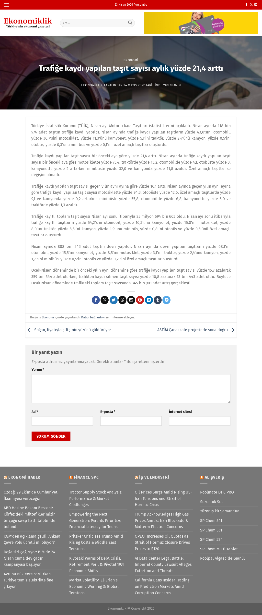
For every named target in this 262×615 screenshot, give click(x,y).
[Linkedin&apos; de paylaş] (149, 300)
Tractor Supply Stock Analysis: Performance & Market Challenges (95, 498)
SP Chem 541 (211, 520)
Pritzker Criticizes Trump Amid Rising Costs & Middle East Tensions (96, 542)
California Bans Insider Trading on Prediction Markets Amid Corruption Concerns (162, 586)
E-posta (107, 412)
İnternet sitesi (180, 412)
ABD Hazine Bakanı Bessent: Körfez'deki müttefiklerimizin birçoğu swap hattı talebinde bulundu (30, 517)
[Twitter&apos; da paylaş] (114, 300)
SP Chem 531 (211, 530)
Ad (35, 412)
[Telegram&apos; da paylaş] (166, 300)
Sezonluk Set (211, 501)
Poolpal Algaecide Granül (222, 558)
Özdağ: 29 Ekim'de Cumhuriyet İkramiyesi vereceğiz (30, 495)
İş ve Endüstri (154, 477)
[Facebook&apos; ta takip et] (246, 4)
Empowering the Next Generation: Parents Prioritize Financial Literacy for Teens (95, 520)
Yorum (38, 370)
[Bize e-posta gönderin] (255, 4)
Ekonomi (131, 60)
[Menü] (7, 5)
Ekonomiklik (92, 85)
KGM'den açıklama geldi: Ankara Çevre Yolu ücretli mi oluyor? (32, 539)
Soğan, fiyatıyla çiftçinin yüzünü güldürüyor (68, 329)
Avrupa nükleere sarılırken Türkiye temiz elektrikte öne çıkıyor (28, 580)
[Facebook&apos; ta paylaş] (96, 300)
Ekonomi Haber (24, 477)
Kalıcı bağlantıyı (93, 317)
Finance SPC (86, 477)
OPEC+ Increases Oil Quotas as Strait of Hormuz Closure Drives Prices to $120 (162, 542)
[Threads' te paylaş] (122, 300)
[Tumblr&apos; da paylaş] (158, 300)
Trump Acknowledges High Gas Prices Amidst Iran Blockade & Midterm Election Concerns (162, 520)
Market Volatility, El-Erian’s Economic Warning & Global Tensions (94, 586)
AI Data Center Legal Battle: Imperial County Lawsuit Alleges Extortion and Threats (163, 564)
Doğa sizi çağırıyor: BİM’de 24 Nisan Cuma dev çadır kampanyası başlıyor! (29, 558)
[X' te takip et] (251, 4)
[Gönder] (130, 23)
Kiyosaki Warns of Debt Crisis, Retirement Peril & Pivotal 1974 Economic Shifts (97, 564)
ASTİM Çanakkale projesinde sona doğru (197, 329)
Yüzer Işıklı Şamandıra (219, 511)
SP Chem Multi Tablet (219, 549)
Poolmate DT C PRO (217, 492)
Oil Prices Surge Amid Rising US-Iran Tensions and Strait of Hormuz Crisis (163, 498)
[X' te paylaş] (105, 300)
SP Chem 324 (211, 539)
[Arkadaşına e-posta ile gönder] (131, 300)
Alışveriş (214, 477)
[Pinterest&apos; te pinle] (140, 300)
